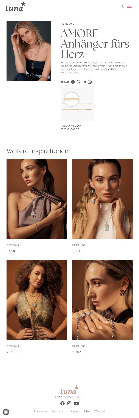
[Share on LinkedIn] (84, 82)
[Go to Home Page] (15, 6)
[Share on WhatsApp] (90, 82)
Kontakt (74, 411)
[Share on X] (79, 82)
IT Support (99, 411)
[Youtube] (76, 405)
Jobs (86, 411)
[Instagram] (69, 405)
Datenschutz (58, 411)
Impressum (40, 411)
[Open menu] (129, 6)
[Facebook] (62, 405)
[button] (6, 412)
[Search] (122, 7)
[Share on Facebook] (73, 82)
